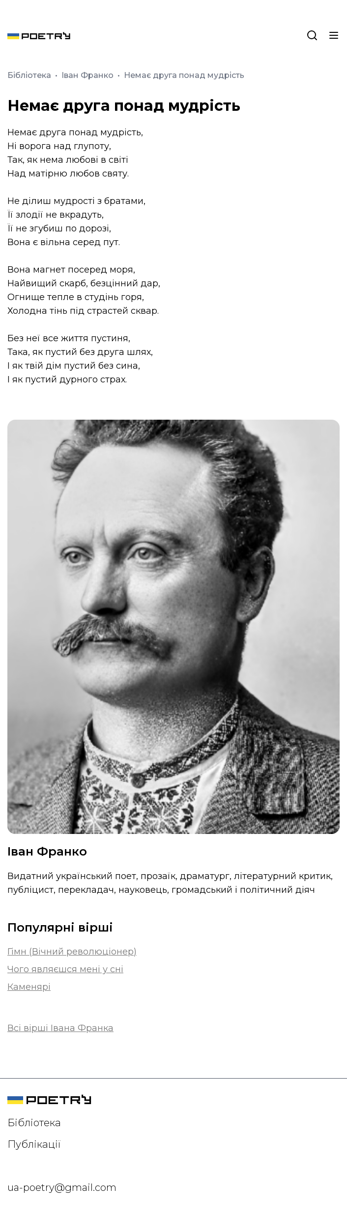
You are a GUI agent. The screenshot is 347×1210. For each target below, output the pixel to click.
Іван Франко (88, 75)
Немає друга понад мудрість (184, 75)
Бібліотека (30, 75)
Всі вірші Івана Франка (60, 1028)
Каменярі (29, 987)
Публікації (34, 1144)
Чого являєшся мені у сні (65, 969)
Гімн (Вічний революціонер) (72, 951)
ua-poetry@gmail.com (61, 1187)
